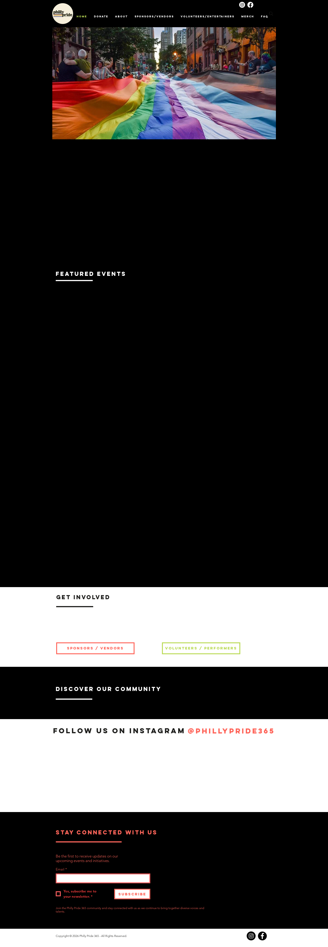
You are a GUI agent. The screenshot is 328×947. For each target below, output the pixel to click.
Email (61, 869)
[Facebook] (250, 5)
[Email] (102, 878)
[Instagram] (242, 5)
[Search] (271, 13)
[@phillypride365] (231, 731)
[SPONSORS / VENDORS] (95, 648)
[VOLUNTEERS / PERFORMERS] (201, 648)
